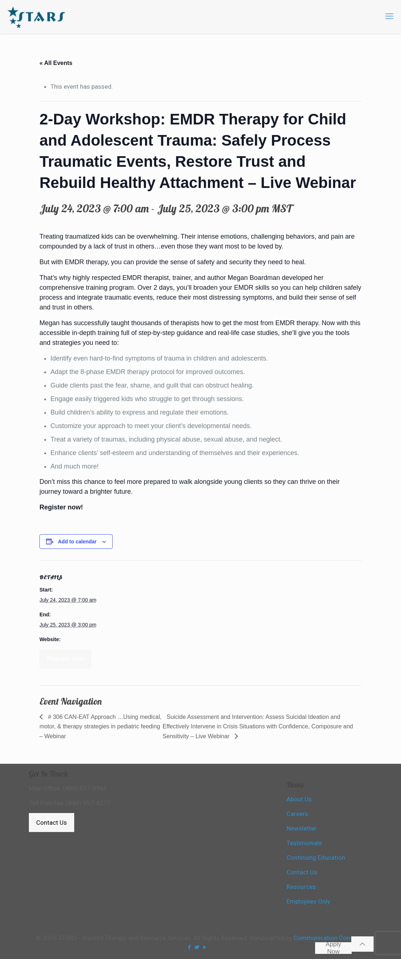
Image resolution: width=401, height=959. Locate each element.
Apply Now (333, 948)
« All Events (55, 63)
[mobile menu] (389, 16)
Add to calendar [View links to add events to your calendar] (77, 541)
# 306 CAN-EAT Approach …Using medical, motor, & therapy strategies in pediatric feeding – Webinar (100, 726)
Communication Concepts (329, 937)
